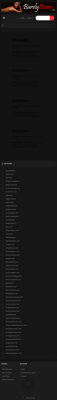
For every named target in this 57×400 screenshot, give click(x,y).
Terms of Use (30, 398)
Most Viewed (6, 373)
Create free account (28, 373)
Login (23, 369)
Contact (23, 376)
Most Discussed (8, 379)
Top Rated (6, 376)
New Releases (7, 369)
